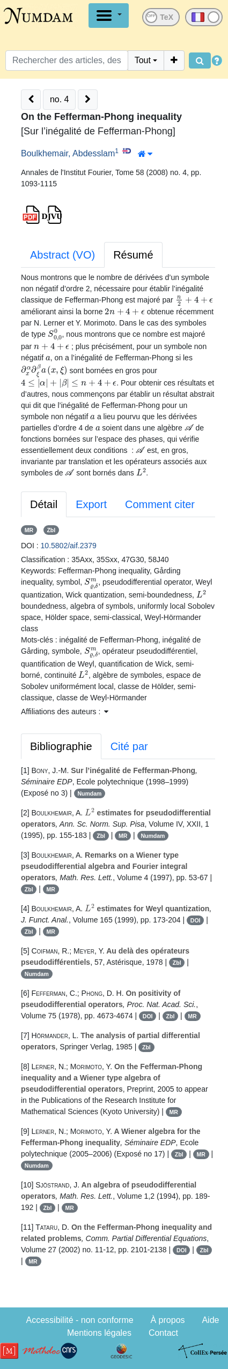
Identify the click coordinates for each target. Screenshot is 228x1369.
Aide (210, 1320)
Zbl (51, 530)
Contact (163, 1332)
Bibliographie (61, 746)
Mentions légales (99, 1332)
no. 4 (59, 99)
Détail (43, 504)
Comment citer (160, 504)
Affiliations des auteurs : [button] (64, 711)
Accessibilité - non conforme (80, 1320)
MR (29, 530)
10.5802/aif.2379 (69, 545)
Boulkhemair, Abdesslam (68, 153)
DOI (195, 920)
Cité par (129, 746)
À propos (168, 1320)
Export (91, 504)
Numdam (89, 793)
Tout (143, 60)
